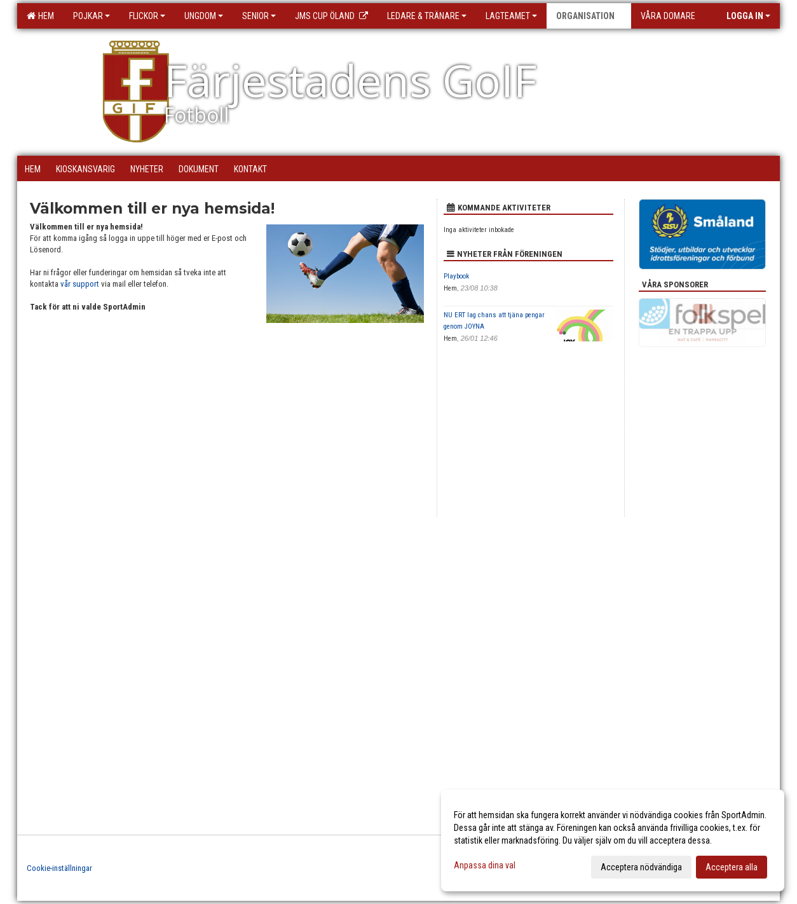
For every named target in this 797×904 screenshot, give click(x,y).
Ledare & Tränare (427, 16)
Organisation (589, 16)
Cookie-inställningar (59, 868)
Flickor (147, 16)
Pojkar (91, 16)
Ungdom (203, 16)
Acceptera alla (731, 867)
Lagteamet (511, 16)
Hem (40, 16)
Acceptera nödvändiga (641, 867)
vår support (79, 284)
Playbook (456, 276)
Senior (259, 16)
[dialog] (612, 840)
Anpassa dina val (484, 865)
